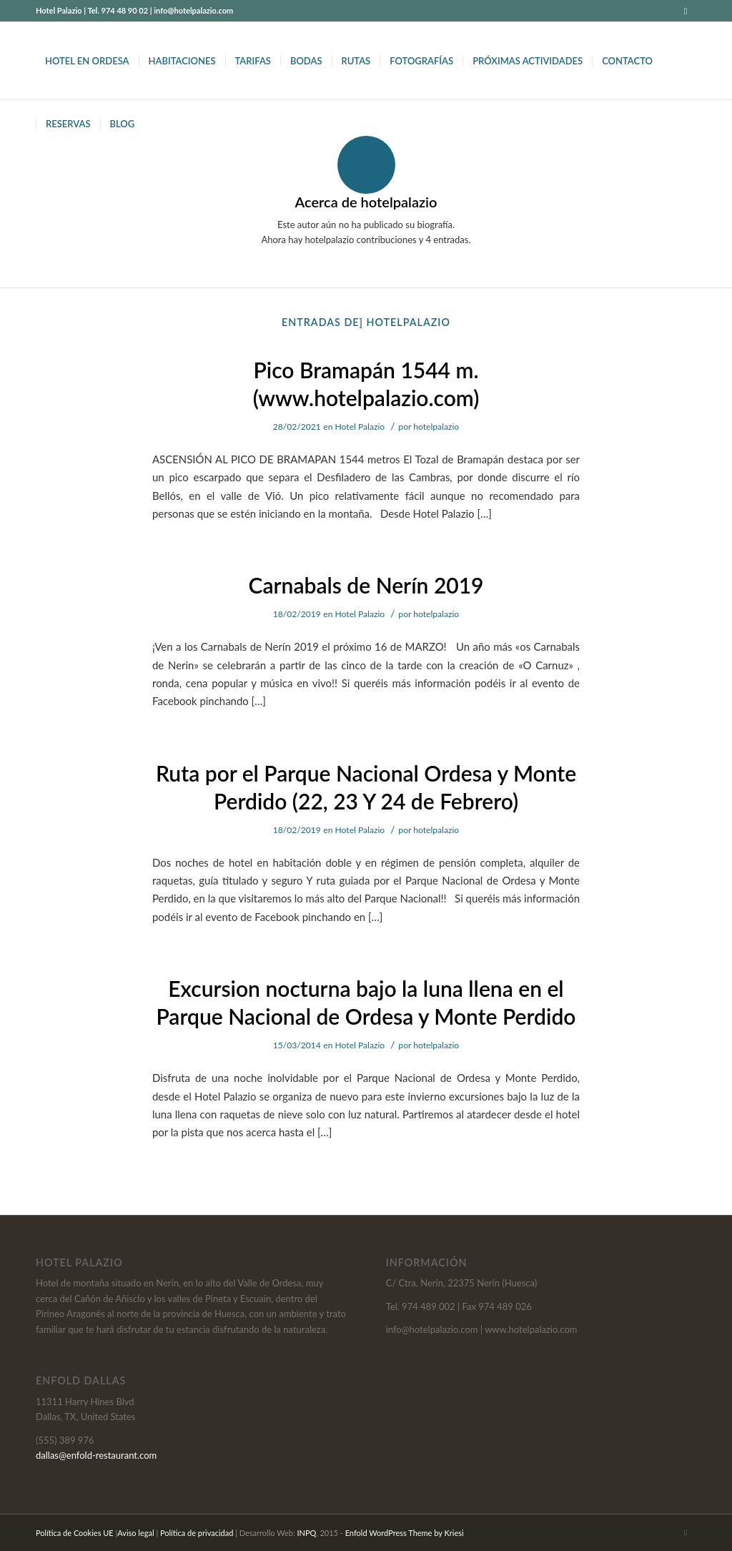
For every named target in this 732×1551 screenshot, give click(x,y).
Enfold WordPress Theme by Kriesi (404, 1532)
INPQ (307, 1532)
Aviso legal (135, 1532)
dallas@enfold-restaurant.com (96, 1455)
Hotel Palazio (360, 426)
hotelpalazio (436, 426)
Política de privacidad (196, 1532)
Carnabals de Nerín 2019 (365, 585)
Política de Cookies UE (75, 1532)
